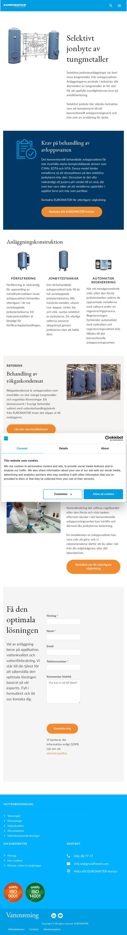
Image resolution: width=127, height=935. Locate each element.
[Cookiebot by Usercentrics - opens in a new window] (108, 438)
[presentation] (72, 713)
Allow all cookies (103, 494)
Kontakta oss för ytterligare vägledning (93, 566)
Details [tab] (63, 448)
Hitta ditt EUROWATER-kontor (95, 871)
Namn (51, 631)
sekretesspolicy (57, 753)
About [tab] (105, 448)
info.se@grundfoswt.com (91, 863)
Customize (63, 494)
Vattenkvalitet (15, 826)
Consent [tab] (22, 448)
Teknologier (14, 816)
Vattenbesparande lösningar (23, 836)
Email (50, 646)
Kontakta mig (62, 728)
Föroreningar (14, 821)
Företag (52, 615)
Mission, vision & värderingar (24, 865)
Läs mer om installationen (31, 429)
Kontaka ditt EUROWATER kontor (71, 211)
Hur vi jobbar (15, 860)
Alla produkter (15, 831)
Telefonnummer (57, 661)
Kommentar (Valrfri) (59, 676)
